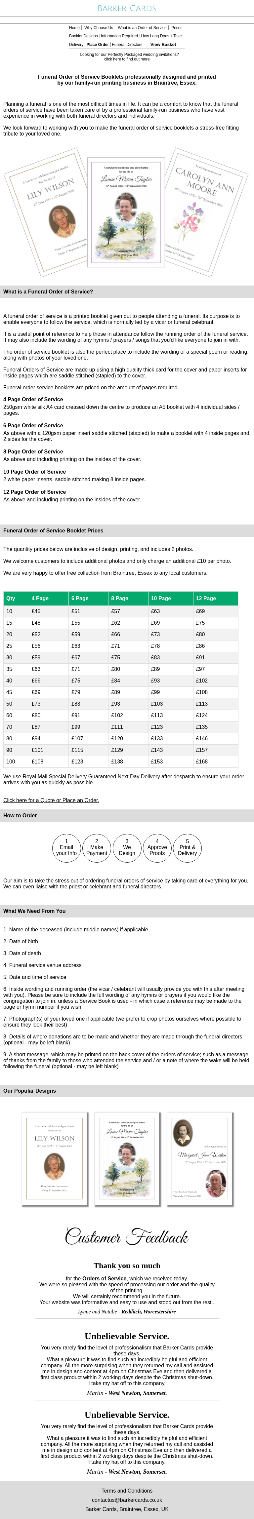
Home (74, 27)
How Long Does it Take (161, 36)
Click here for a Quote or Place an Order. (51, 800)
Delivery (76, 44)
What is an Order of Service (142, 27)
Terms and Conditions (127, 1491)
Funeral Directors (127, 44)
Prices (176, 27)
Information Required (119, 36)
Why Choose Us (98, 27)
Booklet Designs (83, 36)
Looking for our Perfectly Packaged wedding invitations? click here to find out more (129, 56)
